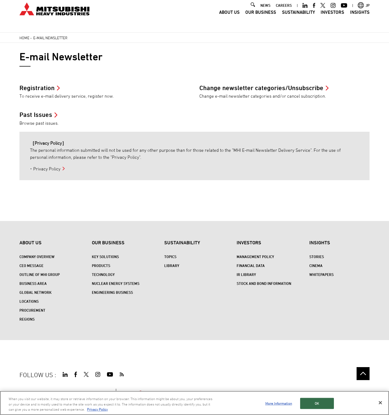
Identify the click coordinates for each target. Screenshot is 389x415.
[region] (194, 403)
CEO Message (31, 265)
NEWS (265, 12)
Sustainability (298, 19)
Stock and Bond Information (264, 283)
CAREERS (284, 12)
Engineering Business (112, 292)
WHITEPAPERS (321, 274)
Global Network (35, 292)
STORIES (316, 256)
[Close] (380, 403)
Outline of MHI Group (39, 274)
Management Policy (255, 256)
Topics (170, 256)
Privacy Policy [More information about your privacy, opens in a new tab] (97, 409)
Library (171, 265)
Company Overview (37, 256)
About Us (229, 19)
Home (24, 37)
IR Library (246, 274)
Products (101, 265)
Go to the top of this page (363, 373)
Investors (332, 19)
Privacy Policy (47, 169)
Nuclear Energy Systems (115, 283)
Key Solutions (105, 256)
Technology (103, 274)
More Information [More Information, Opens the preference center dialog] (278, 403)
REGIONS (27, 319)
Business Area (33, 283)
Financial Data (251, 265)
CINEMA (316, 265)
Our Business (260, 19)
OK (317, 403)
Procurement (32, 310)
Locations (29, 301)
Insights (360, 19)
